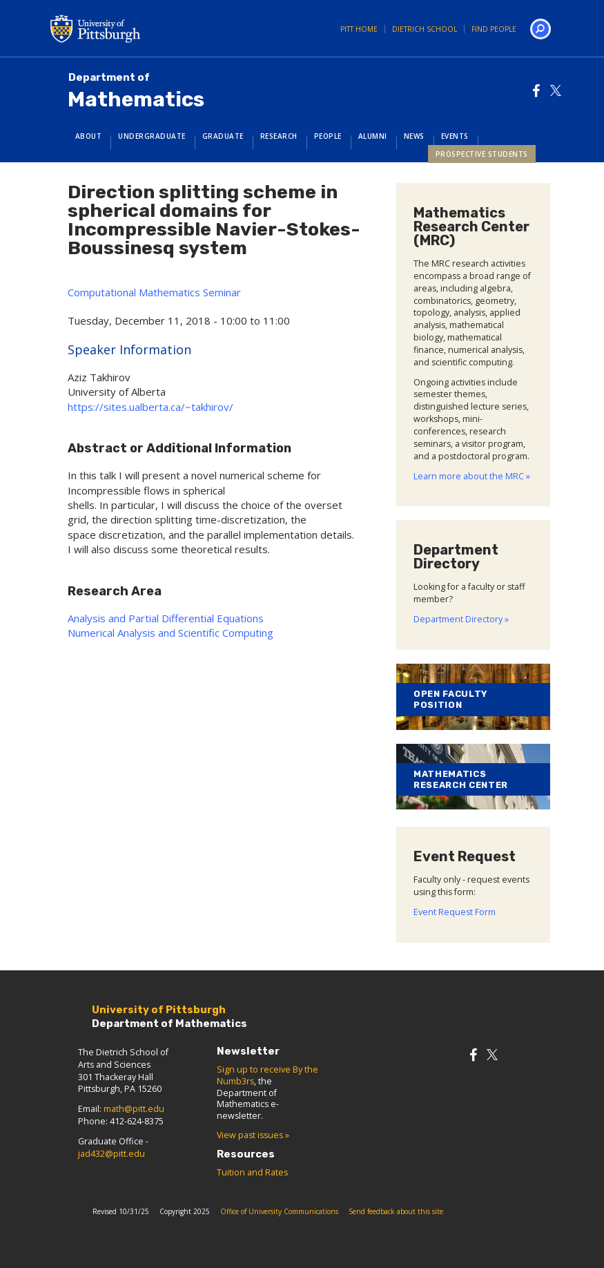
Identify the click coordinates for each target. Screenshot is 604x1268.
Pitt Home (359, 29)
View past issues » (253, 1135)
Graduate (223, 136)
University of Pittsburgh (150, 28)
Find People (493, 29)
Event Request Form (454, 912)
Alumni (372, 136)
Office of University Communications (279, 1211)
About (88, 136)
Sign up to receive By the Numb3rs (267, 1075)
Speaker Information (129, 349)
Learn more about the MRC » (471, 476)
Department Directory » (461, 619)
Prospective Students (482, 154)
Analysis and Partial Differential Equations (166, 618)
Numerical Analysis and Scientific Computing (170, 633)
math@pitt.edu (134, 1109)
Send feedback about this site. (397, 1211)
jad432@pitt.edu (111, 1154)
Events (455, 136)
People (328, 136)
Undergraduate (152, 136)
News (414, 136)
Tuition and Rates (252, 1172)
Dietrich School (424, 29)
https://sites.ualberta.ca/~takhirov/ (150, 407)
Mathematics (136, 91)
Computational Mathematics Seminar (154, 292)
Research (279, 136)
